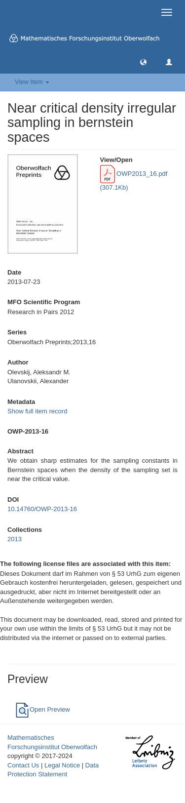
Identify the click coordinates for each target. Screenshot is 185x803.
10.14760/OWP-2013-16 (42, 509)
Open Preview (42, 709)
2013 (14, 539)
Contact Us (23, 765)
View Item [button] (32, 81)
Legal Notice (62, 765)
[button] (143, 61)
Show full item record (37, 411)
